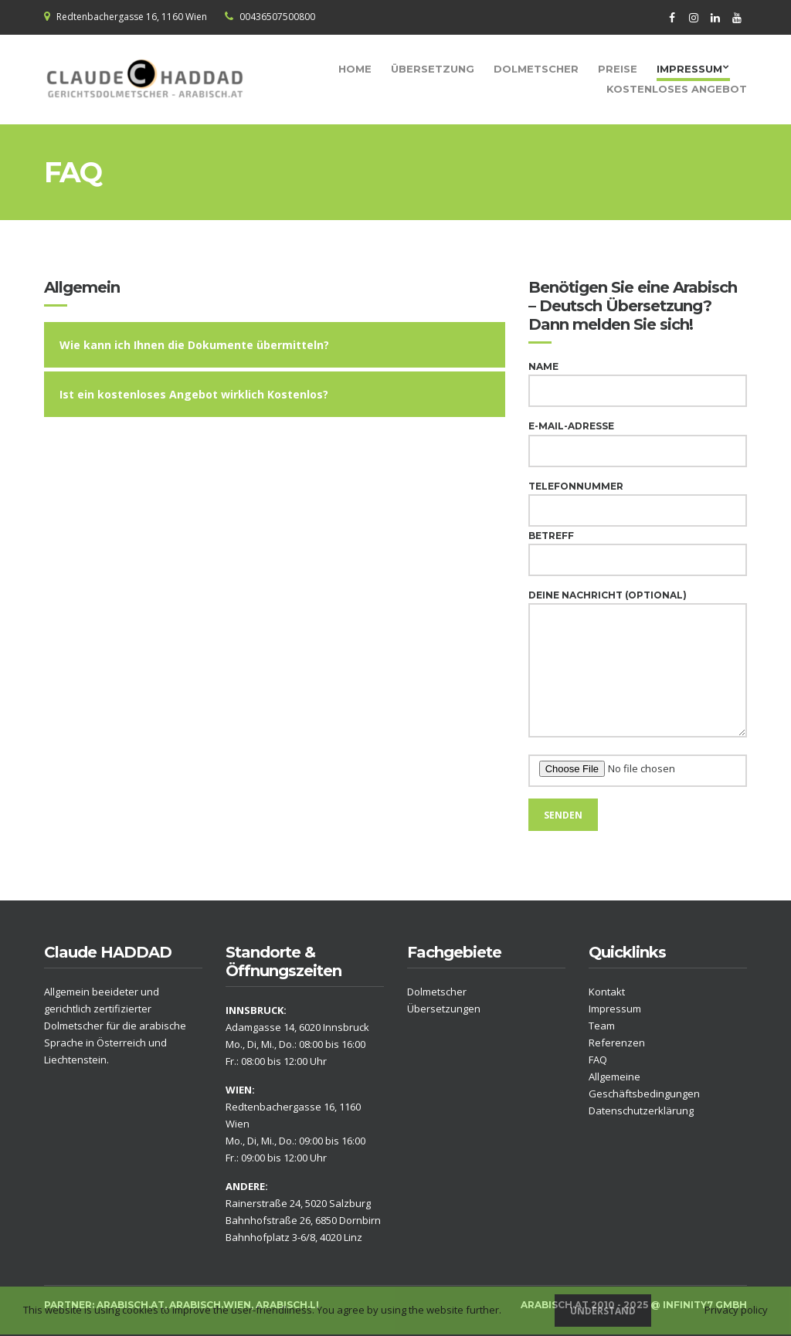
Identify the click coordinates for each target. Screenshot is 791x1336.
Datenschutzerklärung (641, 1110)
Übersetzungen (443, 1009)
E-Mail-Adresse (637, 438)
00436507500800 (277, 16)
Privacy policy (736, 1310)
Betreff (637, 548)
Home (355, 69)
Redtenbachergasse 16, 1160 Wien (131, 16)
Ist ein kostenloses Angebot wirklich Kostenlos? (193, 394)
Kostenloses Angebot (676, 89)
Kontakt (607, 992)
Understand (603, 1310)
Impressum (689, 69)
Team (602, 1026)
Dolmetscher (536, 69)
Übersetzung (432, 69)
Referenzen (617, 1042)
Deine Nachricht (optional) (637, 664)
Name (637, 379)
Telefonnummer (637, 498)
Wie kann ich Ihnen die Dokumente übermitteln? (194, 344)
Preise (617, 69)
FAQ (598, 1059)
